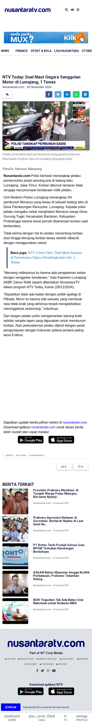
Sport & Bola (41, 51)
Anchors (61, 664)
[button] (49, 94)
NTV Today (21, 455)
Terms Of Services (47, 659)
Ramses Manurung (28, 169)
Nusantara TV (36, 455)
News (5, 51)
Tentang (10, 659)
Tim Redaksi (47, 664)
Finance (22, 51)
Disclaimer (66, 659)
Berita (9, 455)
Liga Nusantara (66, 51)
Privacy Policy (26, 659)
